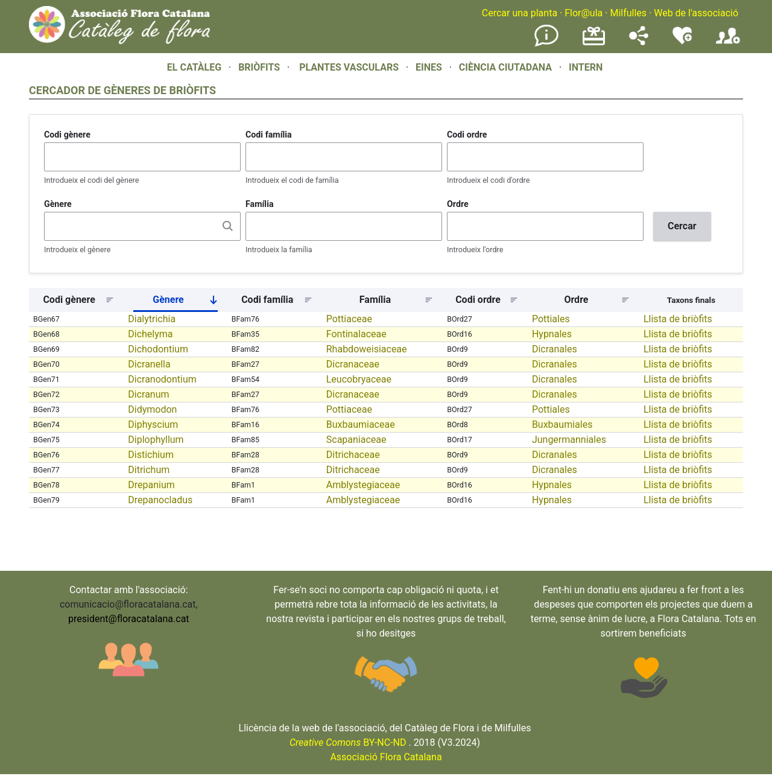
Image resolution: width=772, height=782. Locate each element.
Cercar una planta (519, 13)
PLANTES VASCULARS (349, 67)
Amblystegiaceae (363, 485)
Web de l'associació (696, 13)
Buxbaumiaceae (360, 424)
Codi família (268, 134)
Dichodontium (158, 349)
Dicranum (148, 394)
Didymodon (152, 409)
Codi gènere (67, 134)
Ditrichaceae (353, 454)
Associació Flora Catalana (385, 757)
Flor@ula (584, 13)
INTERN (586, 67)
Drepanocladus (160, 500)
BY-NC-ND (348, 742)
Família (259, 204)
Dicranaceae (352, 364)
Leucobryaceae (358, 379)
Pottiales (551, 319)
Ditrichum (148, 469)
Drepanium (151, 485)
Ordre (458, 204)
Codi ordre (467, 134)
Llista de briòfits (678, 319)
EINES (429, 67)
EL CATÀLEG (194, 67)
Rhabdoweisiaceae (366, 349)
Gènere (58, 204)
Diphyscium (153, 424)
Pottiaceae (349, 319)
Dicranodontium (162, 379)
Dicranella (149, 364)
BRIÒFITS (260, 67)
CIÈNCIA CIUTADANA (505, 67)
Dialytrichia (152, 319)
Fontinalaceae (356, 334)
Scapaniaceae (356, 439)
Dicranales (554, 349)
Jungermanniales (569, 439)
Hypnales (552, 334)
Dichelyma (150, 334)
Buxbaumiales (562, 424)
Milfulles (628, 13)
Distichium (151, 454)
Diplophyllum (155, 439)
